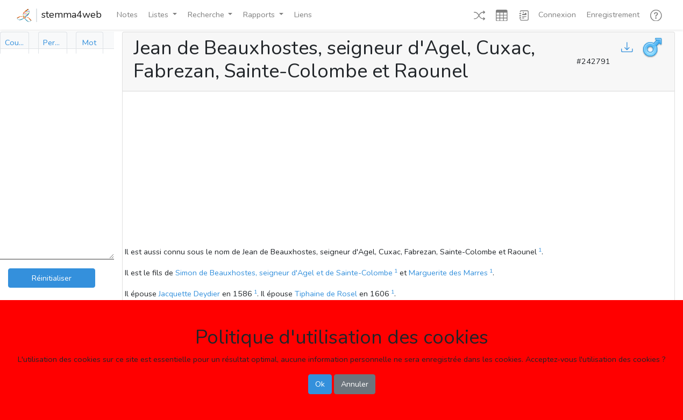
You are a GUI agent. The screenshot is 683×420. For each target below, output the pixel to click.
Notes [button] (127, 14)
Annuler (354, 384)
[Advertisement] (398, 170)
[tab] (14, 43)
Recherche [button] (207, 14)
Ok (320, 384)
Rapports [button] (260, 14)
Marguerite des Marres (448, 272)
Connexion (557, 14)
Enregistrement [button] (613, 14)
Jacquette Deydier (189, 293)
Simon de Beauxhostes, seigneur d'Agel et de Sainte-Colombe (284, 272)
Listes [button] (159, 14)
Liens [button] (303, 14)
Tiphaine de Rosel (326, 293)
